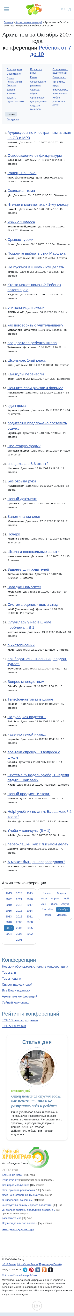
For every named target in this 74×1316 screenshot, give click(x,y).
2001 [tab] (19, 939)
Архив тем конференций (19, 996)
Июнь (44, 904)
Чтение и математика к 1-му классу (38, 204)
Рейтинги (7, 1275)
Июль (54, 904)
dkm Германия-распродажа (18, 1190)
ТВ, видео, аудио (59, 83)
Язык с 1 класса (21, 222)
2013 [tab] (9, 916)
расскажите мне (11, 1218)
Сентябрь (47, 909)
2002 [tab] (29, 933)
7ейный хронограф (15, 1002)
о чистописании (20, 645)
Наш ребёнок (29, 1275)
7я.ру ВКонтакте (37, 1269)
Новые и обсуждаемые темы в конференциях (35, 966)
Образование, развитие (38, 83)
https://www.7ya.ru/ (28, 1264)
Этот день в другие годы (18, 1229)
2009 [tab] (19, 922)
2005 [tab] (29, 928)
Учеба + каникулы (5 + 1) (28, 831)
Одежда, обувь (35, 91)
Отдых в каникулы (35, 107)
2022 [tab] (9, 899)
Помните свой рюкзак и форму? (35, 388)
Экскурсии (13, 119)
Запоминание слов (23, 516)
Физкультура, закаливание (60, 91)
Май (66, 898)
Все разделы (14, 69)
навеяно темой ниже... (26, 734)
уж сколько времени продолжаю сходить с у (28, 1209)
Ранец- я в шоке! (21, 173)
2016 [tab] (9, 910)
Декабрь (62, 914)
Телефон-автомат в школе (30, 699)
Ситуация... (59, 77)
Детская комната (11, 91)
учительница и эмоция (26, 308)
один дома (16, 406)
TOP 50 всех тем (14, 1026)
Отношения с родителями (60, 71)
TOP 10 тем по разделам (20, 1020)
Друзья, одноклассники (15, 99)
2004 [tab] (9, 933)
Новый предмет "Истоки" (28, 794)
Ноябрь (47, 914)
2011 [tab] (29, 916)
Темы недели (11, 978)
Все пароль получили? (15, 1185)
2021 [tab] (19, 899)
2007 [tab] (9, 928)
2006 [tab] (19, 928)
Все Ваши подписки (16, 990)
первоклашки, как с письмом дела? (37, 844)
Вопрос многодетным (25, 682)
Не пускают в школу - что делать (35, 267)
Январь (47, 893)
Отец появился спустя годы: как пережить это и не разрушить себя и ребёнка (36, 1101)
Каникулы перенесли (25, 374)
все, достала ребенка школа (32, 343)
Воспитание (14, 73)
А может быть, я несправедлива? (36, 862)
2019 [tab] (9, 904)
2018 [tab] (19, 904)
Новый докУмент (21, 499)
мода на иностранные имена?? (21, 1194)
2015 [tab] (19, 910)
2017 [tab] (29, 904)
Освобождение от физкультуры (34, 155)
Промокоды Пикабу (50, 1264)
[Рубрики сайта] (6, 9)
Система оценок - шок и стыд (32, 604)
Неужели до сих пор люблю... (20, 1223)
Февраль (62, 893)
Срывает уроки (20, 240)
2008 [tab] (29, 922)
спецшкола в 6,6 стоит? (27, 464)
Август (65, 904)
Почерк (13, 534)
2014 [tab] (29, 910)
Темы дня (9, 972)
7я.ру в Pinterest (31, 1269)
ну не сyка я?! (10, 1179)
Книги (33, 77)
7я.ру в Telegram (25, 1269)
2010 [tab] (9, 922)
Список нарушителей (17, 984)
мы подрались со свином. (17, 1199)
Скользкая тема (21, 191)
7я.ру (50, 1269)
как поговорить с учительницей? (35, 325)
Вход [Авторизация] (66, 9)
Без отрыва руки (21, 481)
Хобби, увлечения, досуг (59, 101)
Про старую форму (23, 446)
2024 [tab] (19, 893)
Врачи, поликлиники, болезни (14, 82)
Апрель (55, 898)
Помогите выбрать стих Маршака (36, 253)
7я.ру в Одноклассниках (44, 1269)
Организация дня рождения (38, 99)
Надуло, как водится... (26, 717)
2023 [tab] (29, 893)
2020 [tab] (29, 899)
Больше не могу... (13, 1174)
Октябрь (63, 909)
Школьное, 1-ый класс (26, 360)
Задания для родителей (28, 569)
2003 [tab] (19, 933)
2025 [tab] (9, 893)
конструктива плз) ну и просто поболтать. (27, 1205)
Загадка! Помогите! (24, 587)
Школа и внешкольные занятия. (35, 552)
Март (44, 898)
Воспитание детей (21, 1091)
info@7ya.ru (9, 1264)
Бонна (17, 1275)
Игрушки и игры (36, 71)
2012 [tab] (19, 916)
